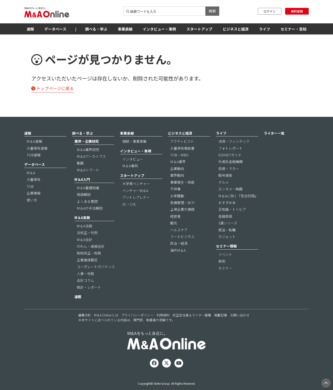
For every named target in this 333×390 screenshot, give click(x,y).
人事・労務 (85, 273)
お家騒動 (177, 195)
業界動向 (177, 175)
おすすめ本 (227, 202)
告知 (221, 261)
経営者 (175, 216)
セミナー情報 (226, 246)
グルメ (223, 182)
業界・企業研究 (86, 141)
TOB (30, 186)
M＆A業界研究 (88, 149)
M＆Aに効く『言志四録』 (238, 195)
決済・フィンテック (234, 141)
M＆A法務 (84, 225)
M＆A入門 (82, 179)
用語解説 (84, 194)
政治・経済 (179, 243)
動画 (80, 163)
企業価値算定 (87, 259)
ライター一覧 (274, 133)
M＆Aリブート (88, 169)
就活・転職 (227, 229)
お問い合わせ (240, 315)
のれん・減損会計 (91, 246)
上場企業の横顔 (182, 209)
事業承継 (125, 29)
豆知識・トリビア (232, 209)
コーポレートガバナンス (96, 266)
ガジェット (227, 236)
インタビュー (132, 159)
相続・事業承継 (134, 141)
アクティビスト (182, 141)
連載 (77, 296)
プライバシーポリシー (137, 315)
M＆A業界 (178, 161)
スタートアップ (199, 29)
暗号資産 (225, 175)
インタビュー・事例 (159, 29)
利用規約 (163, 315)
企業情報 (33, 193)
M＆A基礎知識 (88, 187)
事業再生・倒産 (182, 182)
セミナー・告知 (293, 29)
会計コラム (85, 280)
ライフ (264, 29)
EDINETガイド (229, 154)
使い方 (32, 200)
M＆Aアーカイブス (91, 156)
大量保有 (33, 179)
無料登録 (297, 11)
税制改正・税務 (89, 253)
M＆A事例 (130, 165)
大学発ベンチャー (136, 183)
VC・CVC (129, 204)
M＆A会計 (84, 239)
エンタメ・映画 (230, 188)
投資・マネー (228, 168)
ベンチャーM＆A (135, 190)
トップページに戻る (52, 88)
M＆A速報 (34, 141)
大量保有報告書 (182, 148)
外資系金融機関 (230, 161)
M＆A (31, 172)
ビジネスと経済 (236, 29)
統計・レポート (89, 287)
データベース (55, 29)
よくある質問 (87, 201)
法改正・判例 (87, 232)
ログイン (270, 11)
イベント (225, 254)
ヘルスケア (179, 229)
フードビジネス (182, 236)
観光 (173, 222)
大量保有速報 (37, 148)
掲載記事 (220, 315)
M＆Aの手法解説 (90, 208)
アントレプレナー (136, 197)
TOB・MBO (179, 154)
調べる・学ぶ (96, 29)
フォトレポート (230, 148)
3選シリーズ (227, 222)
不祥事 (175, 188)
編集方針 (84, 315)
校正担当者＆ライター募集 (192, 315)
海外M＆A (178, 250)
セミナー (225, 268)
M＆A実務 (82, 217)
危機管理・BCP (182, 202)
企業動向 (177, 168)
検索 (212, 11)
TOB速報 (33, 154)
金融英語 (225, 216)
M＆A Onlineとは (106, 315)
